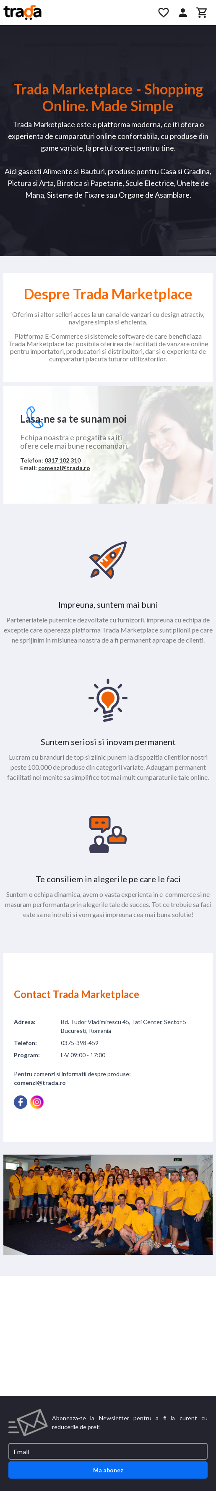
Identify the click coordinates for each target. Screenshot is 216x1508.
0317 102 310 (62, 460)
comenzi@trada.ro (64, 467)
